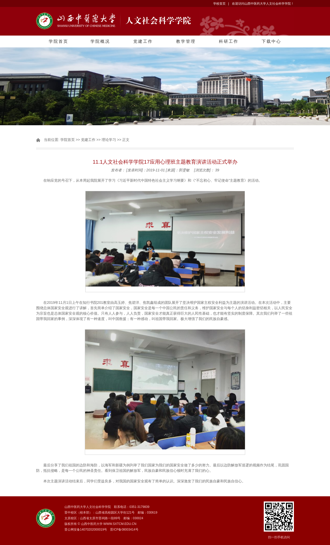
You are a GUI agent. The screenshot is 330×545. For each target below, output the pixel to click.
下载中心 (271, 41)
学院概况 (100, 41)
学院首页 (58, 41)
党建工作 (143, 41)
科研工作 (228, 41)
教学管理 (186, 41)
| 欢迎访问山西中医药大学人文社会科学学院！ (261, 3)
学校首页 (219, 3)
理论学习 (109, 140)
